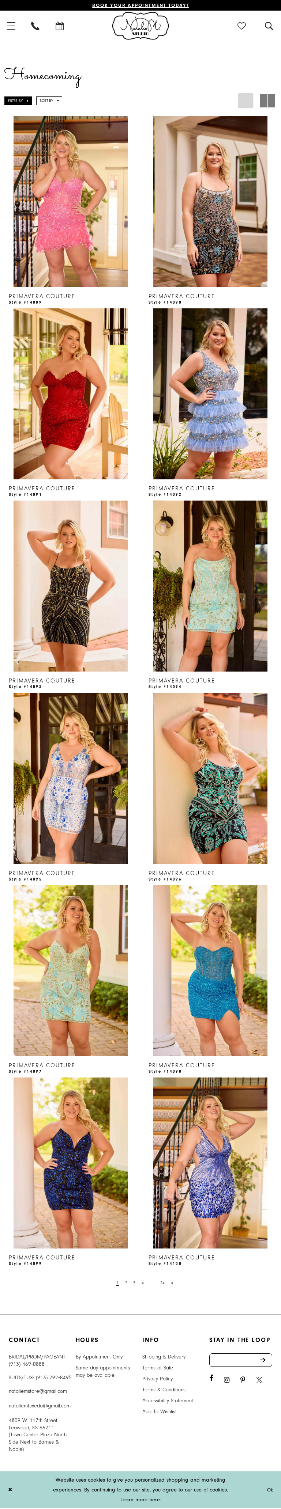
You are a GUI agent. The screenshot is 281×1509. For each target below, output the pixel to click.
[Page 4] (143, 1283)
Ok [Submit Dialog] (269, 1490)
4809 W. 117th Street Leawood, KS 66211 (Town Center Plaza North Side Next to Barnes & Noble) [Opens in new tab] (38, 1435)
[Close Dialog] (10, 1490)
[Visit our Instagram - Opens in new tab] (226, 1382)
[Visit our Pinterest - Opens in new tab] (242, 1382)
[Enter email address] (241, 1361)
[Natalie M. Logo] (140, 26)
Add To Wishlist (159, 1412)
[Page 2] (124, 1283)
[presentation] (70, 202)
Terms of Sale (157, 1368)
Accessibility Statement (167, 1401)
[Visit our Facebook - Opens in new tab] (211, 1380)
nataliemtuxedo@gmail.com (40, 1406)
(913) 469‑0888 (27, 1365)
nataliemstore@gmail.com (38, 1392)
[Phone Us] (35, 26)
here (154, 1500)
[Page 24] (164, 1283)
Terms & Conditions (164, 1390)
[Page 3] (134, 1283)
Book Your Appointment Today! (141, 6)
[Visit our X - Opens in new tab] (259, 1382)
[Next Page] (175, 1283)
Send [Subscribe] (265, 1361)
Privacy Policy (157, 1379)
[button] (242, 26)
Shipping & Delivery (164, 1357)
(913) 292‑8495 (54, 1378)
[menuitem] (35, 26)
